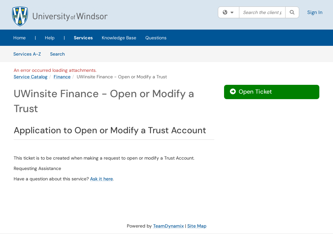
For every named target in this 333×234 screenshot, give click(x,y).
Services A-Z (27, 54)
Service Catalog (30, 77)
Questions (155, 38)
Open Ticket (251, 92)
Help (50, 38)
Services (83, 38)
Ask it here (101, 179)
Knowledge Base (119, 38)
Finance (62, 77)
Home (19, 38)
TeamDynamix (168, 226)
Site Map (196, 226)
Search (59, 53)
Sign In (315, 12)
